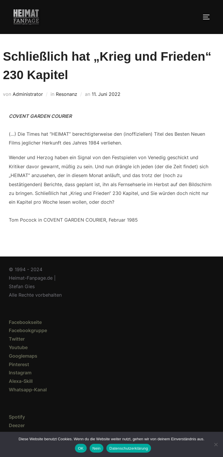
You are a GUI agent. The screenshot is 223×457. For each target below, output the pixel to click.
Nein (97, 448)
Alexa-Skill (21, 381)
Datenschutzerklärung (128, 448)
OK (80, 448)
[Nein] (216, 444)
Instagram (20, 373)
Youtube (18, 347)
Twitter (17, 339)
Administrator (28, 94)
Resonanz (66, 94)
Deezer (17, 425)
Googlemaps (23, 356)
